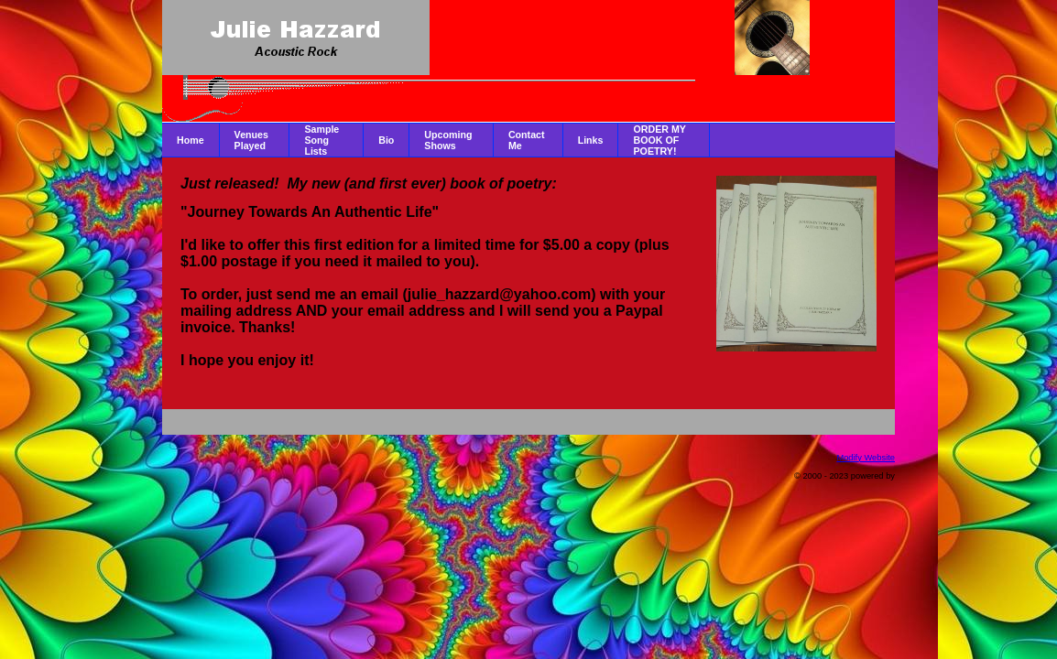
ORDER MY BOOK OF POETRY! (659, 140)
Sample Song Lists (321, 140)
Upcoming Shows (448, 140)
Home (190, 140)
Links (591, 140)
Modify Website (865, 457)
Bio (386, 140)
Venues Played (251, 140)
